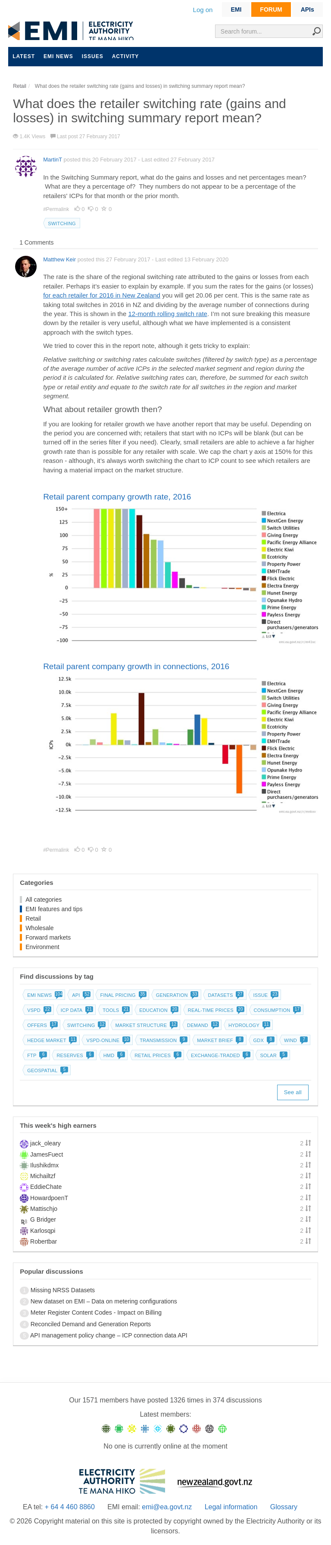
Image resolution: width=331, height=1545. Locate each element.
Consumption (277, 1010)
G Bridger (43, 1219)
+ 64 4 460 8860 (70, 1507)
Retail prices (157, 1055)
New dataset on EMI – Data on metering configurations (104, 1301)
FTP (36, 1055)
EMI (236, 9)
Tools (115, 1010)
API (80, 995)
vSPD (38, 1010)
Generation (176, 995)
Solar (272, 1055)
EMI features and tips (53, 909)
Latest (23, 56)
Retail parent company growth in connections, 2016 (136, 666)
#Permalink (56, 209)
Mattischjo (43, 1208)
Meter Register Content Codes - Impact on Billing (96, 1312)
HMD (113, 1055)
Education (158, 1010)
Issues (92, 56)
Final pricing (122, 995)
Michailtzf (42, 1176)
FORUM (271, 9)
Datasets (225, 995)
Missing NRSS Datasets (63, 1290)
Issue (265, 995)
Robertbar (43, 1241)
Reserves (74, 1055)
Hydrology (248, 1025)
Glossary (283, 1507)
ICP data (76, 1010)
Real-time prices (215, 1010)
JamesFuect (46, 1154)
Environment (42, 946)
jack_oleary (45, 1143)
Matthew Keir (59, 259)
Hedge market (51, 1040)
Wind (295, 1040)
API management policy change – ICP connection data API (108, 1335)
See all (293, 1092)
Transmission (163, 1040)
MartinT (52, 159)
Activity (125, 56)
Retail (33, 918)
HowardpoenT (49, 1197)
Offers (41, 1025)
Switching (62, 223)
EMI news (58, 56)
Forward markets (48, 937)
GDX (263, 1040)
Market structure (145, 1025)
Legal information (231, 1507)
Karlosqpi (42, 1230)
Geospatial (46, 1070)
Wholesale (39, 928)
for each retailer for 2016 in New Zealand (101, 295)
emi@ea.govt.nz (167, 1507)
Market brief (219, 1040)
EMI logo (72, 31)
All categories (43, 899)
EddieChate (46, 1186)
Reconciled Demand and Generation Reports (91, 1324)
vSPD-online (107, 1040)
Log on (203, 9)
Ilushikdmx (44, 1165)
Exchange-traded (220, 1055)
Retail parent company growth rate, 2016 (117, 496)
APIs (307, 9)
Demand (202, 1025)
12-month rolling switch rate (167, 313)
